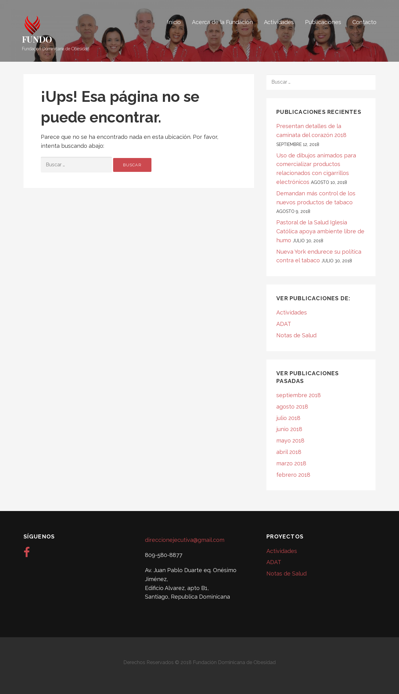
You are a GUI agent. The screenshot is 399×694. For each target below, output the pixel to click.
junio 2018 (289, 429)
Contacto (364, 22)
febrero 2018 (293, 475)
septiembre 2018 (298, 395)
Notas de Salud (296, 335)
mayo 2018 (290, 440)
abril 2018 (288, 452)
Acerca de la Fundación (222, 22)
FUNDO (37, 39)
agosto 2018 (292, 406)
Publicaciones (323, 22)
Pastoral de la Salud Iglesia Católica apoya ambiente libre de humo (320, 231)
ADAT (283, 324)
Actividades (279, 22)
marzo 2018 (291, 463)
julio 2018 (288, 418)
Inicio (174, 22)
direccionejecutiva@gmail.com (184, 540)
